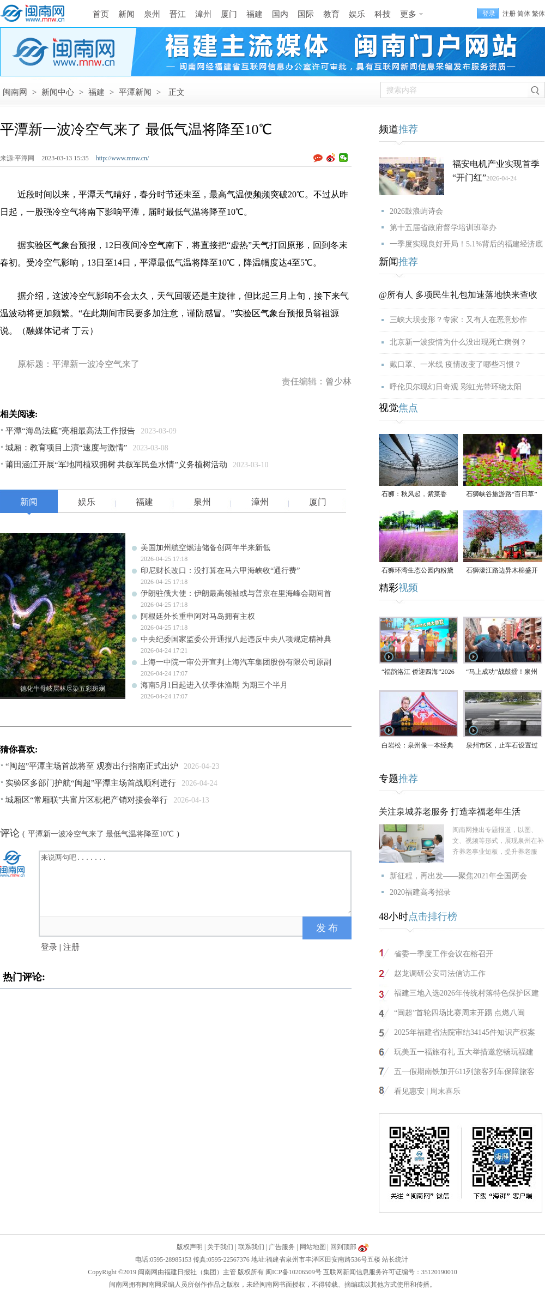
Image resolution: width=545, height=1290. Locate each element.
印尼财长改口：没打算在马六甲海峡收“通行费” (220, 570)
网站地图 (313, 1247)
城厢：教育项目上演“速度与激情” (66, 447)
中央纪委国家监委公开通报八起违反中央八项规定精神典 (236, 639)
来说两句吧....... (196, 883)
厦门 (229, 14)
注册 (509, 13)
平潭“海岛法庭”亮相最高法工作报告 (70, 430)
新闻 (126, 14)
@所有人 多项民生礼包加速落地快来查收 (458, 294)
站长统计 (395, 1259)
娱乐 (357, 14)
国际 (306, 14)
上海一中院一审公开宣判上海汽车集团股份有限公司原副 (236, 662)
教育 (331, 14)
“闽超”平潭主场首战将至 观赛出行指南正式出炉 (91, 766)
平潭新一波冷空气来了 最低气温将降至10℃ (101, 834)
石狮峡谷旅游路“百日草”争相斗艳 (501, 494)
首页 (101, 14)
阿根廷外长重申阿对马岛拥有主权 (198, 616)
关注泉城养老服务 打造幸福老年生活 (449, 811)
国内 (280, 14)
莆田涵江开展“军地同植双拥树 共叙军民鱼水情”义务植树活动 (116, 464)
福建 (254, 14)
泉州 (152, 14)
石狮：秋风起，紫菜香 (414, 494)
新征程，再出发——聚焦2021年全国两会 (458, 876)
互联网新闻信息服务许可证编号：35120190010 (390, 1272)
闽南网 (15, 92)
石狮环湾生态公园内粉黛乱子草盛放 (417, 571)
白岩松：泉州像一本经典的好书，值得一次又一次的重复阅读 (417, 746)
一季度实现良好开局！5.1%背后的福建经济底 (466, 244)
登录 (49, 947)
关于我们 (220, 1247)
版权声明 (190, 1247)
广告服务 (282, 1247)
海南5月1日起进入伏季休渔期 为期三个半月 (214, 685)
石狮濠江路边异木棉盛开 (502, 570)
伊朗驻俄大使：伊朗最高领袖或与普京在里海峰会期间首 (236, 593)
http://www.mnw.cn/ (122, 158)
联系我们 (251, 1247)
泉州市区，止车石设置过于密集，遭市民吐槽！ (502, 746)
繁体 (538, 13)
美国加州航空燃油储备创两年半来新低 (205, 548)
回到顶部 (343, 1247)
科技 (382, 14)
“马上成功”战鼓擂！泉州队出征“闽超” (501, 672)
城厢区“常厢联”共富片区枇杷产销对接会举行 (86, 799)
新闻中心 (57, 92)
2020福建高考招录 (420, 892)
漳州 (203, 14)
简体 (523, 13)
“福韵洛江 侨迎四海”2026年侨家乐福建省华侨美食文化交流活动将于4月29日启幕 (418, 672)
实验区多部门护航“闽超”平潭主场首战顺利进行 (90, 783)
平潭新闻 (135, 92)
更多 (408, 14)
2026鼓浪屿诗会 (416, 211)
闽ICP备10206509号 (293, 1272)
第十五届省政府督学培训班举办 (443, 228)
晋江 (177, 14)
